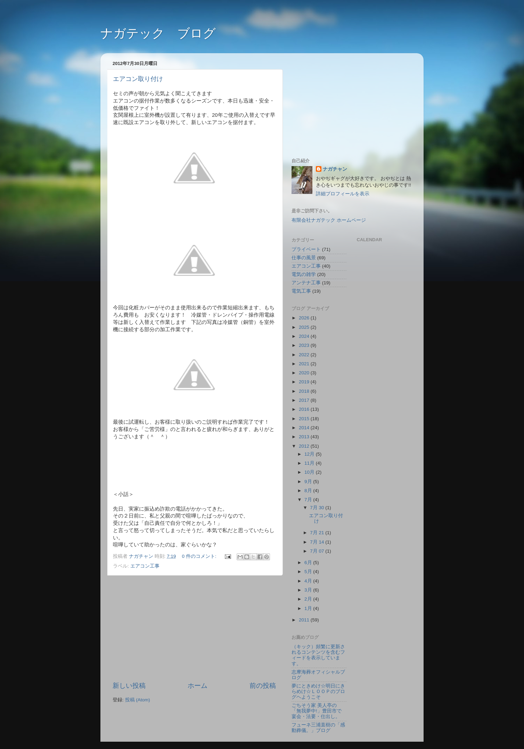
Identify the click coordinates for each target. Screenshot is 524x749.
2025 (305, 327)
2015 (305, 418)
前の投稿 (262, 685)
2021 (305, 363)
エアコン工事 (144, 566)
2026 (305, 317)
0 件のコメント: (200, 556)
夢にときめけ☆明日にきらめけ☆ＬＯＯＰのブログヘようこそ (318, 691)
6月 (308, 562)
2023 (305, 345)
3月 (308, 590)
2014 (305, 427)
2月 (308, 599)
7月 (308, 499)
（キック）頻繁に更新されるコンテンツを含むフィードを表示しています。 (318, 655)
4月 (308, 581)
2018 (305, 391)
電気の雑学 (304, 274)
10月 (310, 472)
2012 (305, 446)
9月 (308, 481)
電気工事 (301, 291)
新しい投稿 (129, 685)
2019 (305, 381)
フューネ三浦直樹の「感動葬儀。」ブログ (318, 727)
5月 (308, 571)
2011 (305, 619)
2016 (305, 409)
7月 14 (317, 542)
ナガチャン (335, 169)
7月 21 (317, 532)
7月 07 (317, 551)
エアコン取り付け (138, 78)
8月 (308, 490)
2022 (305, 354)
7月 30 (317, 507)
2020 (305, 372)
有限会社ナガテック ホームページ (329, 220)
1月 (308, 608)
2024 (305, 336)
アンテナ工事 (306, 282)
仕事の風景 (304, 257)
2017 (305, 400)
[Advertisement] (194, 628)
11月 (310, 463)
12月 (310, 454)
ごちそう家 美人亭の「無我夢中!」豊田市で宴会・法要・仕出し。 (317, 711)
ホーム (197, 685)
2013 (305, 436)
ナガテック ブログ (158, 33)
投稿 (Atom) (137, 699)
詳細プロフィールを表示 (342, 193)
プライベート (306, 249)
